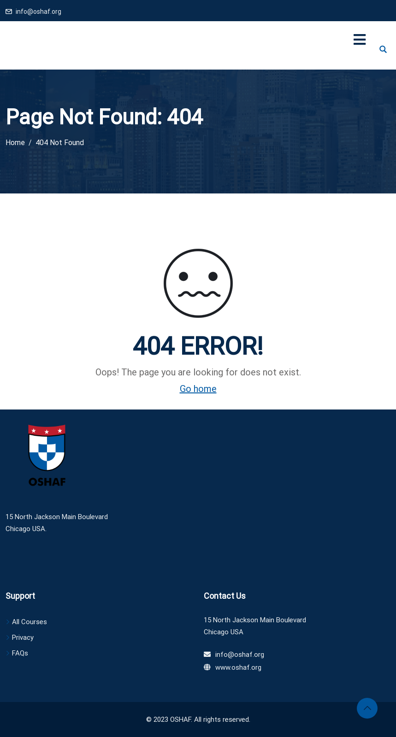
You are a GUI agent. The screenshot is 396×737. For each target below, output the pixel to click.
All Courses (29, 622)
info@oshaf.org (38, 11)
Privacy (23, 637)
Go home (198, 388)
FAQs (20, 653)
